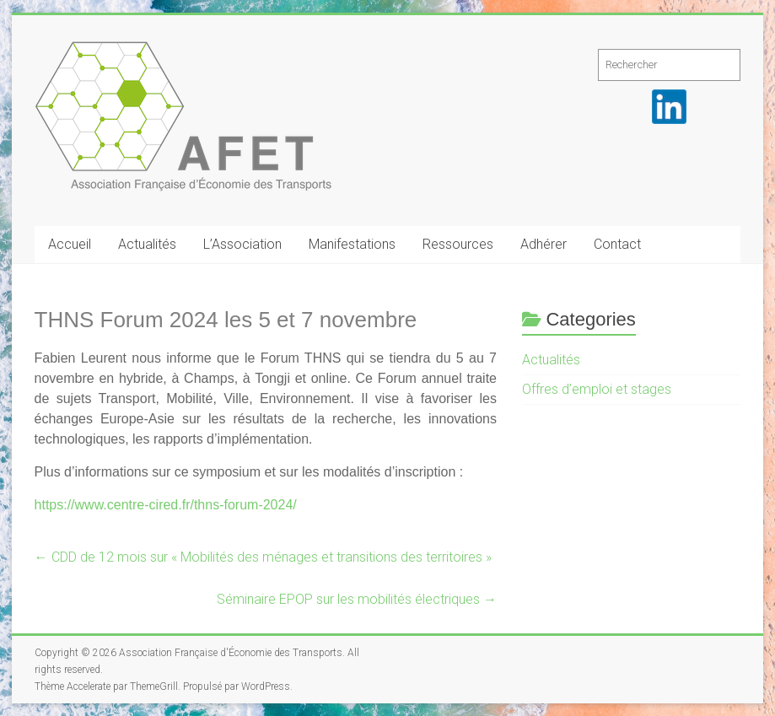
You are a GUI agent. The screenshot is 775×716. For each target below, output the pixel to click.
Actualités (147, 244)
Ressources (457, 244)
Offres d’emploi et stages (596, 389)
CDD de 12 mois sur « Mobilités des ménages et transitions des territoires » (263, 557)
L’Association (242, 244)
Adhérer (543, 244)
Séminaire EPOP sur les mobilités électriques (357, 599)
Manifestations (352, 244)
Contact (617, 244)
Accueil (69, 244)
